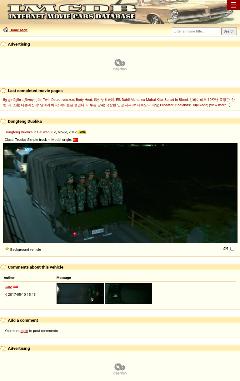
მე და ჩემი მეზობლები (22, 99)
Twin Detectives (55, 99)
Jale (8, 287)
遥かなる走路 (104, 99)
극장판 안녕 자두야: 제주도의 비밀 (132, 105)
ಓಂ (71, 99)
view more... (219, 105)
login (24, 331)
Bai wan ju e (46, 132)
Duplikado (199, 105)
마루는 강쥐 (95, 105)
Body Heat (84, 99)
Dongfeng (12, 132)
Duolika (27, 132)
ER (118, 99)
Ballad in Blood (176, 99)
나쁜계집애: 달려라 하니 (39, 105)
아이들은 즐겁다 (72, 105)
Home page (18, 30)
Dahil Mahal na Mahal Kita (142, 99)
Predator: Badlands (175, 105)
